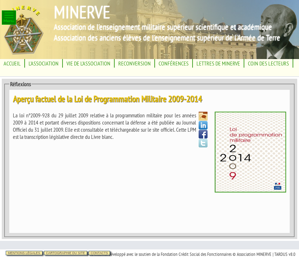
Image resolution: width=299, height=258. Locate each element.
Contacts (99, 253)
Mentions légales (24, 253)
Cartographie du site (65, 253)
